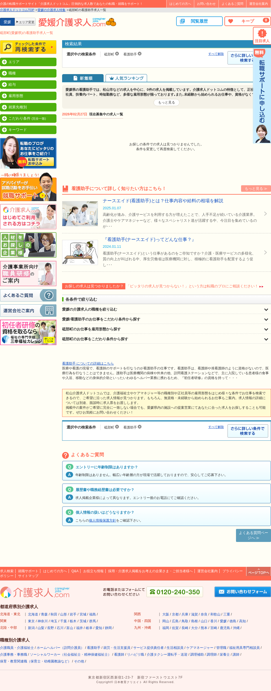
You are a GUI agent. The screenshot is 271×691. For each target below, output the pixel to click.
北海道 (33, 614)
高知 (242, 621)
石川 (60, 628)
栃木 (73, 621)
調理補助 (197, 654)
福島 (92, 614)
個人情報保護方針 (102, 520)
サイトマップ (28, 576)
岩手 (73, 614)
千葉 (63, 621)
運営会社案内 (258, 3)
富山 (69, 628)
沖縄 (236, 628)
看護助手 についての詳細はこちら (88, 363)
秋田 (54, 614)
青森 (44, 614)
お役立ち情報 (93, 571)
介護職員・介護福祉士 (17, 648)
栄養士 (225, 654)
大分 (194, 628)
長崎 (185, 628)
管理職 (221, 648)
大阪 (165, 614)
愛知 (98, 628)
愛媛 (223, 621)
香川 (213, 621)
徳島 (233, 621)
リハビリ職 (135, 654)
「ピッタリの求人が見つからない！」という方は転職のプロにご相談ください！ (192, 286)
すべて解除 (216, 53)
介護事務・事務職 (13, 654)
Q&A (74, 571)
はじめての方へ (180, 3)
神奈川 (43, 621)
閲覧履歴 (194, 21)
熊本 (204, 628)
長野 (50, 628)
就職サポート (28, 571)
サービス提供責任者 (148, 648)
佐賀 (175, 628)
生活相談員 (175, 648)
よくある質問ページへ (253, 535)
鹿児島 (225, 628)
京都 (175, 614)
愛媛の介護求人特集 (51, 10)
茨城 (83, 621)
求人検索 (7, 571)
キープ (248, 21)
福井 (79, 628)
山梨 (41, 628)
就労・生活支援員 (116, 648)
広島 (175, 621)
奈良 (204, 614)
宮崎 (213, 628)
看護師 (119, 654)
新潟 (31, 628)
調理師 (212, 654)
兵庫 (185, 614)
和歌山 (215, 614)
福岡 (165, 628)
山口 (204, 621)
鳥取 (185, 621)
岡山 (165, 621)
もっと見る (166, 102)
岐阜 (89, 628)
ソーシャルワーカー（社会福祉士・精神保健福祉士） (70, 654)
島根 (194, 621)
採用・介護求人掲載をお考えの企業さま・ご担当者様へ (150, 571)
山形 (63, 614)
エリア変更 (26, 22)
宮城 (83, 614)
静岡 (108, 628)
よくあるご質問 (232, 3)
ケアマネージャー (199, 648)
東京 (31, 621)
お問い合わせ (206, 3)
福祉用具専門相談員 (244, 648)
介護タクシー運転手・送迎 (167, 654)
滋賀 (194, 614)
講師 (236, 654)
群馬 (92, 621)
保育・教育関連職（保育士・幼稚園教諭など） (35, 661)
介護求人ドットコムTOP (17, 10)
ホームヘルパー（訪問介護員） (60, 648)
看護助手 (93, 648)
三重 (226, 614)
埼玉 (54, 621)
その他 (79, 661)
